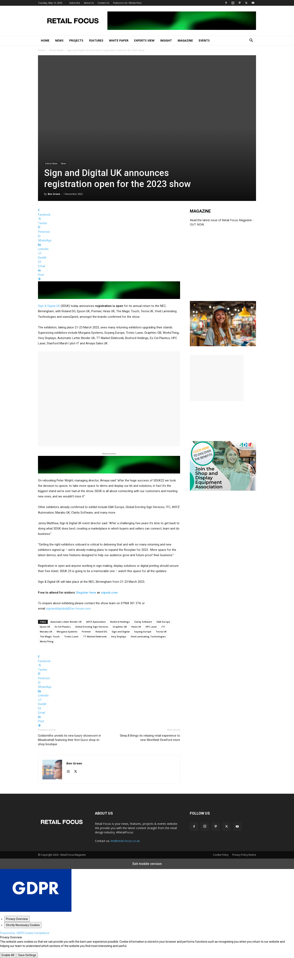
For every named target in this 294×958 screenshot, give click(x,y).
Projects (76, 40)
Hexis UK (136, 626)
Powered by (24, 933)
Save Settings (27, 955)
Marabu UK (46, 631)
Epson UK (45, 626)
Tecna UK (161, 631)
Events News (56, 50)
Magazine (185, 40)
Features (96, 40)
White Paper (118, 40)
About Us (89, 2)
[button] (251, 41)
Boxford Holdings (120, 621)
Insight (166, 40)
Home (45, 40)
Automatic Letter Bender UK (66, 621)
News (59, 40)
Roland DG (101, 631)
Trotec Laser (71, 636)
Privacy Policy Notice (244, 855)
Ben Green (54, 193)
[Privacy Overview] (17, 919)
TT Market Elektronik (95, 636)
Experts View (144, 40)
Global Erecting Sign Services (91, 626)
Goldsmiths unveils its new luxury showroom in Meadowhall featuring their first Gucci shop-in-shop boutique (69, 740)
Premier (86, 631)
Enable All (8, 955)
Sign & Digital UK (49, 306)
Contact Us (103, 2)
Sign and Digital (121, 631)
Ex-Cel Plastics (63, 626)
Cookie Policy (220, 855)
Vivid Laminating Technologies (148, 636)
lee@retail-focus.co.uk (125, 841)
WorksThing (46, 641)
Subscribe (74, 2)
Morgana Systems (67, 631)
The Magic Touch (50, 636)
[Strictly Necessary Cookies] (22, 925)
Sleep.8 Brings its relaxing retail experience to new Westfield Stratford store (150, 738)
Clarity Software (143, 621)
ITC (163, 626)
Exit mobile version (147, 864)
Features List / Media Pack (127, 2)
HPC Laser (151, 626)
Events (204, 40)
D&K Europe (163, 621)
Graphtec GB (120, 626)
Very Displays (118, 636)
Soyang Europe (142, 631)
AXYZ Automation (96, 621)
